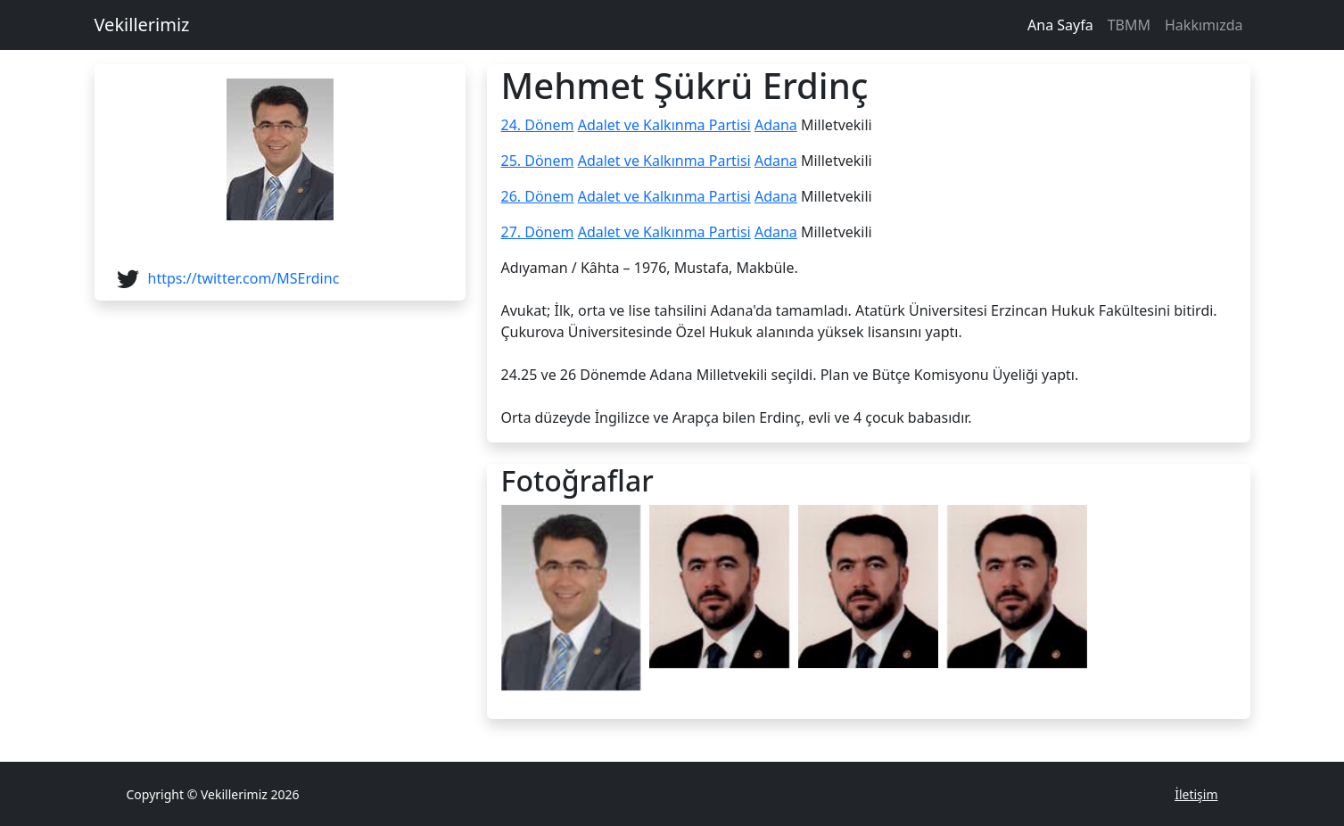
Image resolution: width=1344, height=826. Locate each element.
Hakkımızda (1203, 25)
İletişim (1196, 794)
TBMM (1129, 25)
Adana (775, 125)
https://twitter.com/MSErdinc (244, 278)
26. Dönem (537, 196)
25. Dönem (537, 160)
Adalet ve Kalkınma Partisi (664, 125)
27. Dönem (537, 232)
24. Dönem (537, 125)
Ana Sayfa (1060, 25)
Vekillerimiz (142, 24)
